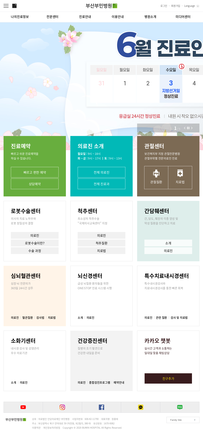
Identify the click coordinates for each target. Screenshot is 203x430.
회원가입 (175, 5)
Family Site (176, 420)
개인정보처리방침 (51, 427)
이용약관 (36, 427)
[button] (184, 128)
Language (189, 5)
